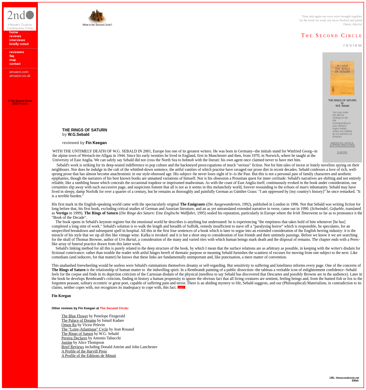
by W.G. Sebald (90, 334)
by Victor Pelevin (83, 325)
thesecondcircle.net (347, 378)
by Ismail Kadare (93, 320)
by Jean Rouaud (98, 329)
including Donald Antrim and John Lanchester (109, 347)
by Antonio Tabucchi (91, 338)
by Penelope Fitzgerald (93, 316)
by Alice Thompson (83, 342)
